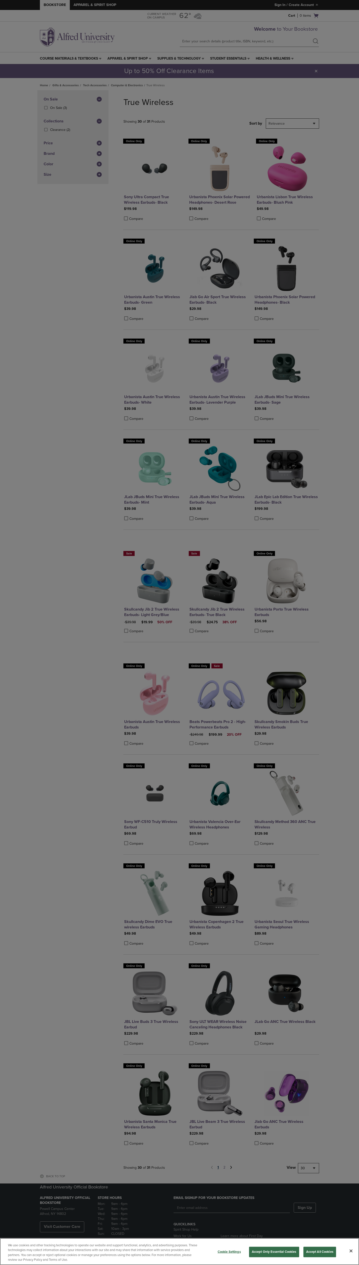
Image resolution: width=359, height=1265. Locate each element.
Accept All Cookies (319, 1252)
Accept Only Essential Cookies (274, 1252)
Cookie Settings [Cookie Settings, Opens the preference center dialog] (229, 1252)
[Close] (351, 1250)
